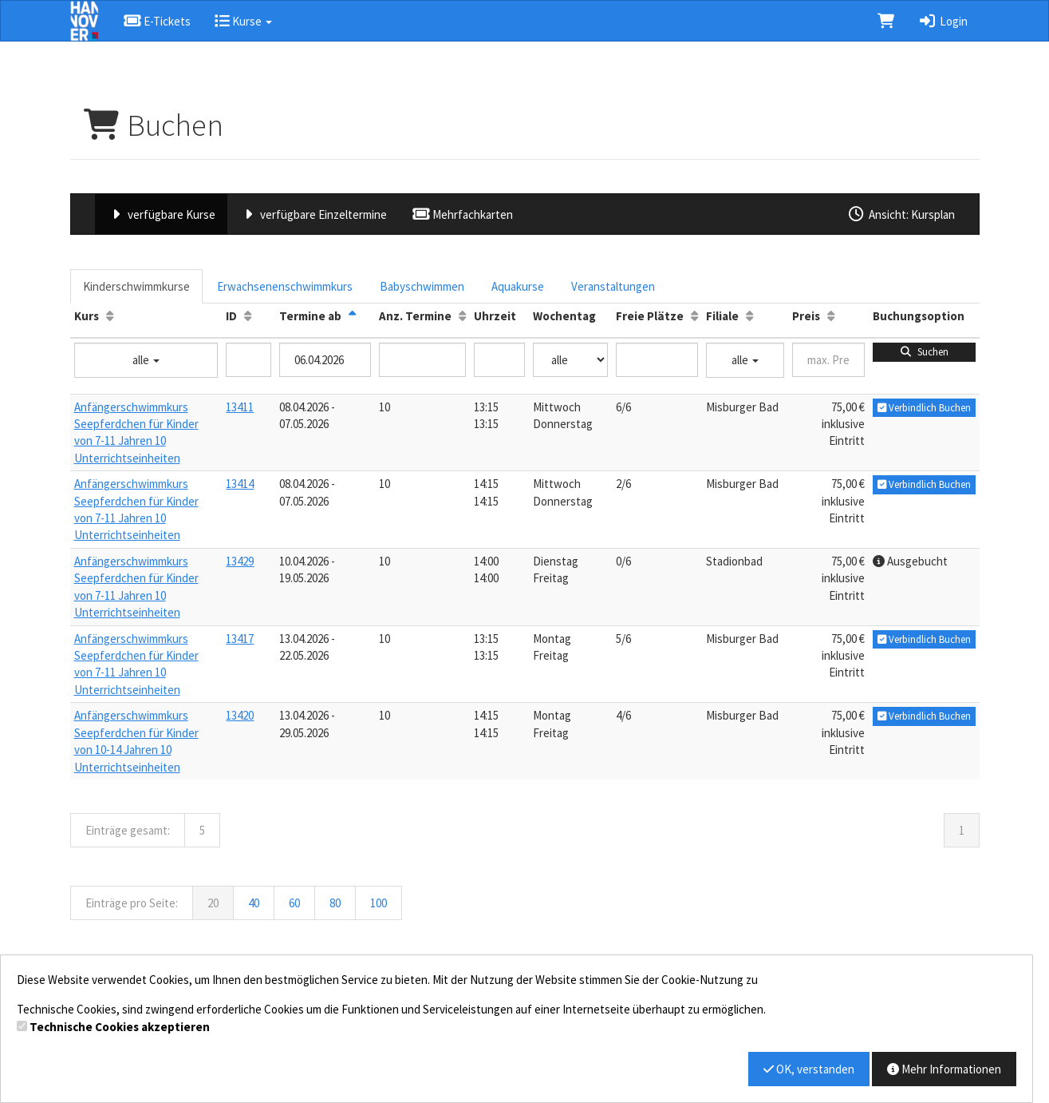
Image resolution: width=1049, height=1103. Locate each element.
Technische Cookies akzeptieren (120, 1026)
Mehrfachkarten (461, 214)
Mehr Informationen (944, 1069)
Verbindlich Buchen (924, 408)
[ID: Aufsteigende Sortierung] (247, 315)
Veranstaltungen (613, 286)
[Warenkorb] (886, 21)
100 (378, 903)
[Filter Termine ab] (324, 360)
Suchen (923, 352)
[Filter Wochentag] (570, 360)
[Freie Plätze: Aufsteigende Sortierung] (694, 315)
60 (294, 903)
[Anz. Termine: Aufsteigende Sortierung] (462, 315)
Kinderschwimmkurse (136, 286)
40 (253, 903)
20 (213, 903)
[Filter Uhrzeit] (500, 360)
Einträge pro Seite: (131, 903)
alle (146, 359)
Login (942, 21)
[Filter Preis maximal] (828, 360)
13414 (240, 483)
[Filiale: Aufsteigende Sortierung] (749, 315)
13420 (240, 715)
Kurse (243, 21)
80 (335, 903)
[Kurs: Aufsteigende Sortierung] (109, 315)
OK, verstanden (808, 1069)
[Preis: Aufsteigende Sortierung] (830, 315)
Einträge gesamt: (127, 830)
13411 (240, 407)
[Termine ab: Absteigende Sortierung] (352, 315)
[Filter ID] (248, 360)
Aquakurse (517, 286)
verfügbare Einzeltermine (313, 214)
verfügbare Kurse (161, 214)
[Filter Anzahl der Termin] (422, 360)
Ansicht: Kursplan (900, 214)
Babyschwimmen (422, 286)
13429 (240, 561)
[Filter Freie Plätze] (657, 360)
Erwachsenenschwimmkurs (285, 286)
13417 (240, 638)
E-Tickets (157, 21)
